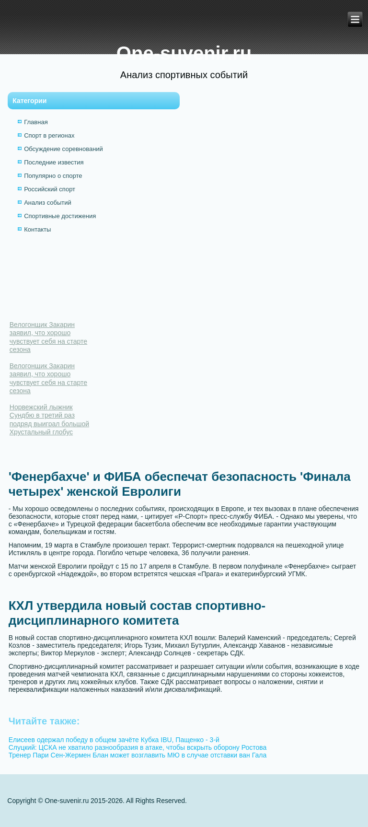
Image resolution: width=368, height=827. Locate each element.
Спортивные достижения (60, 216)
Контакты (37, 229)
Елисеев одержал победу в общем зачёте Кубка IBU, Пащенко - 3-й (114, 740)
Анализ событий (47, 202)
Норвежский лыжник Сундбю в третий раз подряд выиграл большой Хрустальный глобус (49, 419)
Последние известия (53, 162)
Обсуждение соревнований (63, 148)
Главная (35, 122)
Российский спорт (49, 189)
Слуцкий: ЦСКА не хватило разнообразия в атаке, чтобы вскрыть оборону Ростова (138, 747)
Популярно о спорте (53, 175)
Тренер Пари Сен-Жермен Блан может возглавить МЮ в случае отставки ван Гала (138, 755)
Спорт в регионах (49, 135)
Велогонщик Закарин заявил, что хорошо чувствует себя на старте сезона (48, 337)
